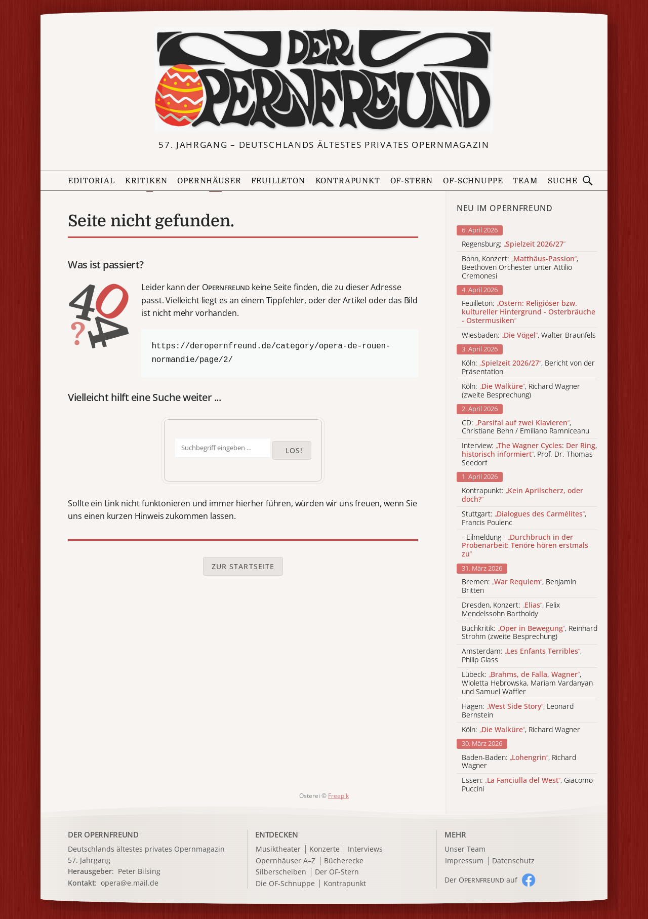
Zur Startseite (243, 566)
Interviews (365, 849)
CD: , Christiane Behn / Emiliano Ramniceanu (525, 427)
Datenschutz (513, 861)
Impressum (464, 861)
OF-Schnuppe (473, 181)
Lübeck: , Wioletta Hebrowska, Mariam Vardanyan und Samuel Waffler (527, 683)
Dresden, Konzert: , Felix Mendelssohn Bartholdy (511, 609)
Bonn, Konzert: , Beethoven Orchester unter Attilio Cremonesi (520, 267)
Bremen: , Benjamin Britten (519, 586)
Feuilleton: (528, 312)
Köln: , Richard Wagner (521, 730)
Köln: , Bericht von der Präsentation (528, 367)
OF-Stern (411, 181)
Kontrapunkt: (522, 495)
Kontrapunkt (347, 181)
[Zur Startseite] (324, 80)
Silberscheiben (281, 872)
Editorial (91, 181)
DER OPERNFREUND (103, 834)
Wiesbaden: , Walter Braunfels (529, 335)
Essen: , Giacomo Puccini (527, 784)
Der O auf (480, 880)
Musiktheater (278, 849)
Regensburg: (513, 244)
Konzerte (324, 849)
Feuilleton (278, 181)
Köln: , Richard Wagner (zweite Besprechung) (521, 390)
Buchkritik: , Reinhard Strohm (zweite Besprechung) (529, 633)
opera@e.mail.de (129, 883)
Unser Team (464, 849)
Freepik (338, 795)
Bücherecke (343, 861)
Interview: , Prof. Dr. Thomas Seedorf (529, 454)
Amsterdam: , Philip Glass (522, 655)
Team (525, 181)
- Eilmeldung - (525, 545)
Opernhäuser (209, 181)
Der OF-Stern (337, 872)
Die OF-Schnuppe (285, 884)
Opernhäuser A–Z (285, 861)
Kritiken (146, 181)
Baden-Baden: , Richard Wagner (519, 762)
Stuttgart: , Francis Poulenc (524, 518)
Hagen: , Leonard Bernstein (518, 711)
